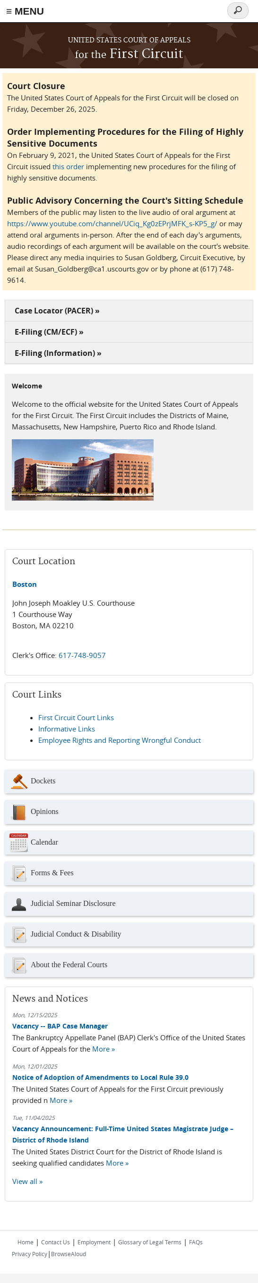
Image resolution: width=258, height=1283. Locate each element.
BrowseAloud (68, 1254)
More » (103, 1048)
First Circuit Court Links (76, 717)
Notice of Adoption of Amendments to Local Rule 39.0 (100, 1077)
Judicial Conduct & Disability (65, 934)
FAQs (196, 1242)
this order (68, 166)
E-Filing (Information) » (58, 353)
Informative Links (66, 728)
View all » (27, 1181)
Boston (24, 584)
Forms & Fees (41, 873)
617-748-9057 (82, 655)
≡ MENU (25, 11)
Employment (94, 1242)
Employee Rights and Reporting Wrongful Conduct (119, 740)
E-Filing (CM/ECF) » (49, 332)
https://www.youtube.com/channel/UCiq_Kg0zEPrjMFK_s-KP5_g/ (112, 223)
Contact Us (55, 1242)
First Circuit (129, 54)
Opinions (34, 812)
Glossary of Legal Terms (149, 1242)
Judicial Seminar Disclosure (62, 904)
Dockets (32, 781)
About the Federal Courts (58, 965)
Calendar (33, 842)
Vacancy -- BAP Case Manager (60, 1025)
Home (25, 1242)
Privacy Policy (29, 1254)
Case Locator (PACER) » (57, 310)
